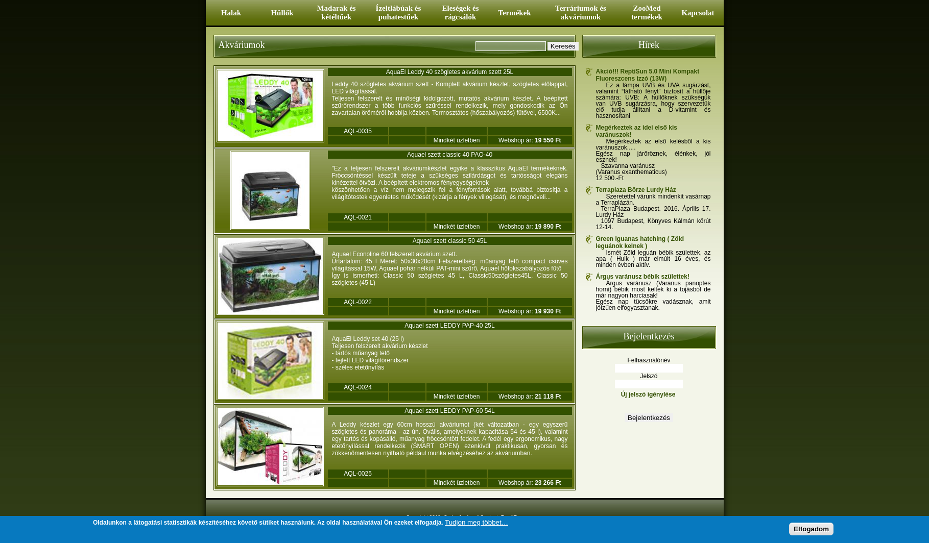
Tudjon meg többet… (476, 523)
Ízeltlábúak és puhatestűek (398, 12)
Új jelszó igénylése (648, 394)
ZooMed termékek (646, 12)
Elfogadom (811, 529)
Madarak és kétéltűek (336, 12)
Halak (231, 13)
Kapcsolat (697, 13)
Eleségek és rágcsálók (460, 12)
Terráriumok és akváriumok (580, 12)
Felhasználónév (648, 360)
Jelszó (648, 376)
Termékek (514, 13)
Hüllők (282, 13)
